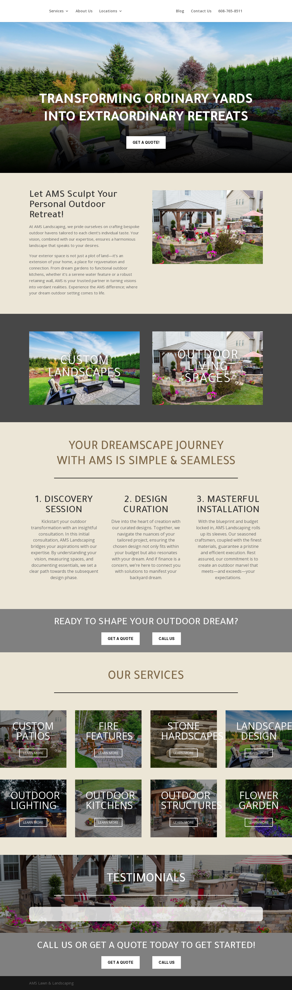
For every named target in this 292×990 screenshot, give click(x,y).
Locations (108, 11)
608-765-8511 (230, 11)
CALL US (167, 638)
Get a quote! (146, 142)
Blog (180, 11)
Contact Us (201, 11)
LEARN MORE (33, 752)
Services (56, 11)
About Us (84, 11)
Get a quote (120, 638)
